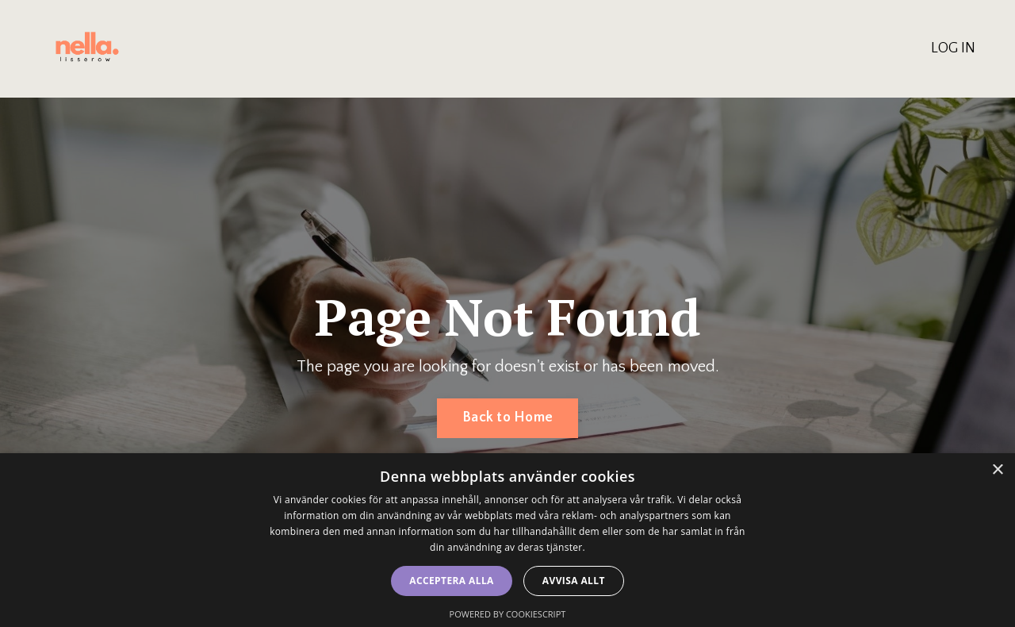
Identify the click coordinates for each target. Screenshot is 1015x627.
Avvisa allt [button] (573, 580)
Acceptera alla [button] (451, 580)
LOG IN (953, 48)
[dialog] (507, 540)
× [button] (997, 470)
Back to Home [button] (507, 417)
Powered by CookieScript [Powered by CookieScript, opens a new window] (508, 614)
